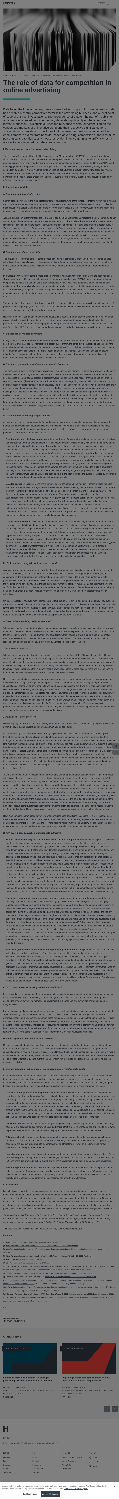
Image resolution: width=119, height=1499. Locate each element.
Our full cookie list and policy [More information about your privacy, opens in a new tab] (76, 1491)
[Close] (115, 1489)
